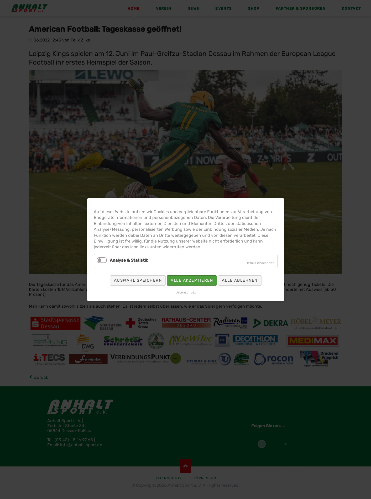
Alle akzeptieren (192, 280)
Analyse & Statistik (129, 260)
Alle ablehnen (240, 280)
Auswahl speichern (138, 280)
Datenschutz (185, 292)
